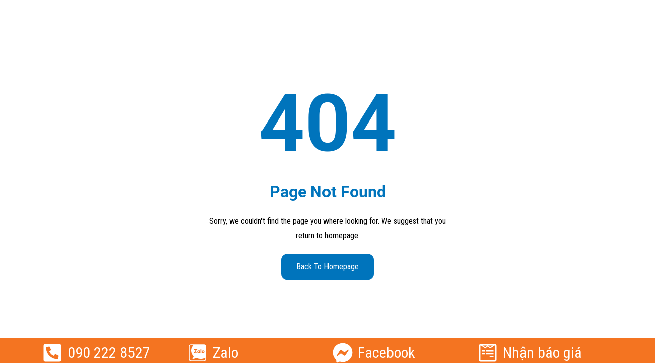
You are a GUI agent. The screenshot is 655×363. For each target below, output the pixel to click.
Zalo (225, 352)
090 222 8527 (109, 352)
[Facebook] (343, 353)
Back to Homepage (327, 266)
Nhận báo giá (542, 352)
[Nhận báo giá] (488, 353)
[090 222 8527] (52, 353)
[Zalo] (197, 353)
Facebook (386, 352)
